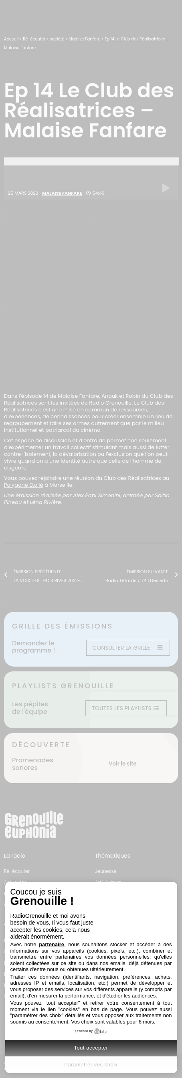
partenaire (51, 944)
